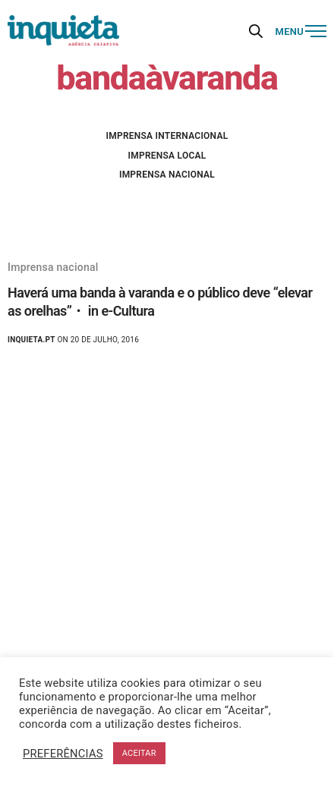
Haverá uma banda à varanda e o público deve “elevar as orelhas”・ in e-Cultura (160, 301)
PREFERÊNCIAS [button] (63, 753)
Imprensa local (167, 155)
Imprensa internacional (167, 136)
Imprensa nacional (167, 174)
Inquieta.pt (31, 339)
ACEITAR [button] (139, 753)
